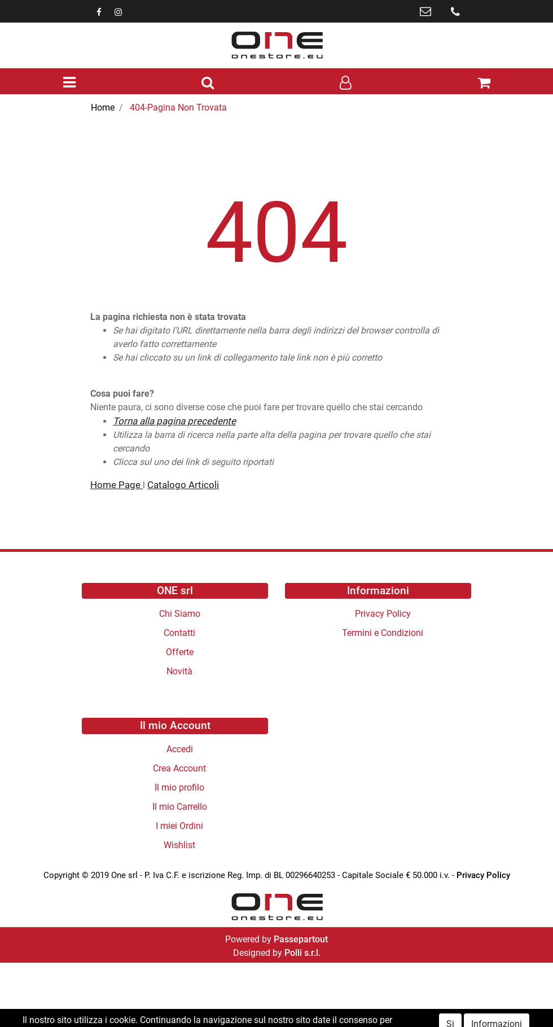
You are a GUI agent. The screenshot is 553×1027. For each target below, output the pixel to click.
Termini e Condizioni (382, 632)
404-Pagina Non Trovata (178, 107)
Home (103, 107)
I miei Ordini (179, 825)
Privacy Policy (383, 613)
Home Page (116, 484)
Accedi (179, 749)
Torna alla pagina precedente (174, 421)
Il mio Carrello (179, 806)
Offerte (180, 652)
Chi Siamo (179, 613)
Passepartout (301, 939)
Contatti (179, 632)
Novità (179, 671)
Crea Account (179, 768)
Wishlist (179, 845)
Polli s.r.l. (302, 952)
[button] (207, 83)
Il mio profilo (179, 787)
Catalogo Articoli (183, 484)
